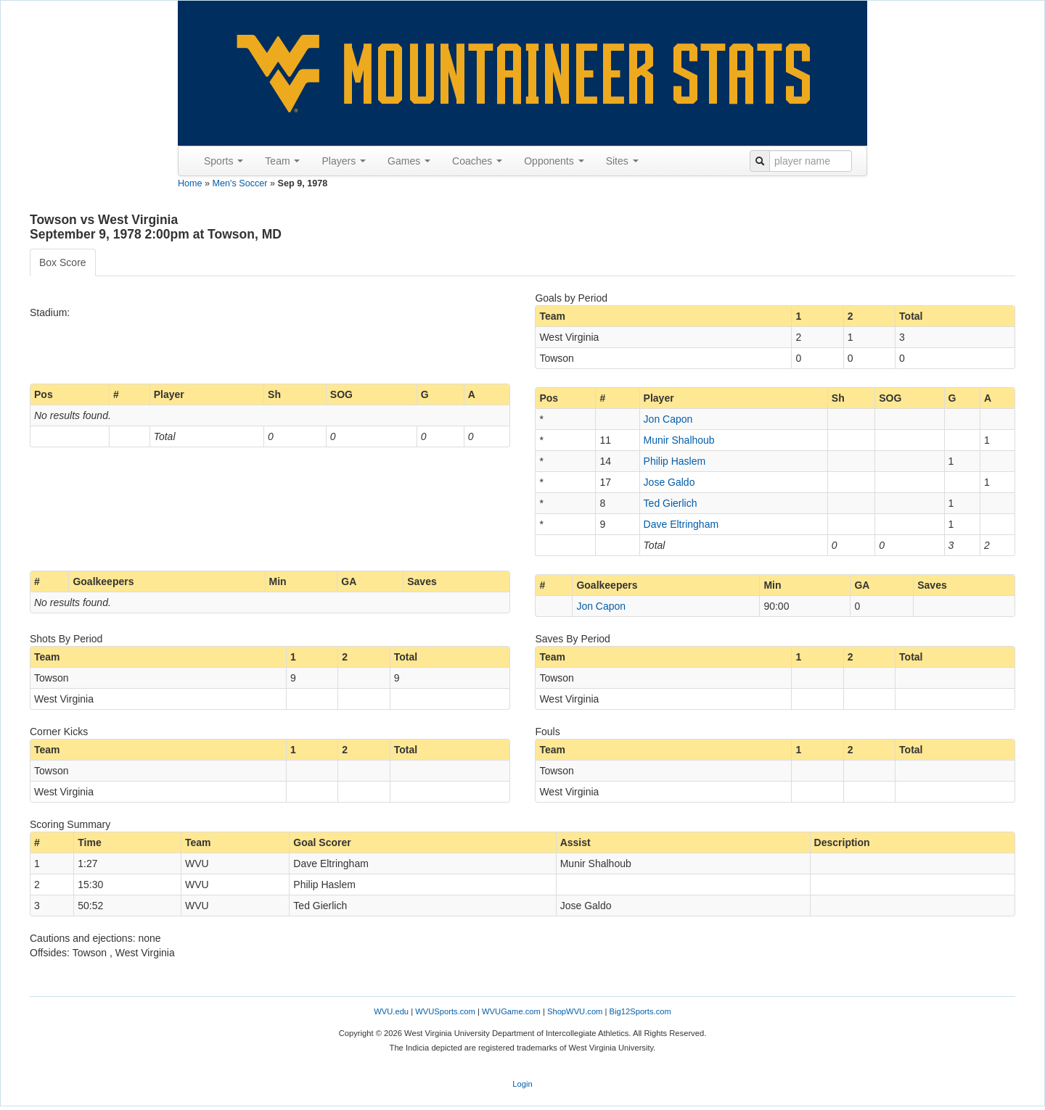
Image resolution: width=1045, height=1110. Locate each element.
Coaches (477, 161)
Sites (622, 161)
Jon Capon (668, 419)
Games (409, 161)
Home (190, 183)
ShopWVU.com (574, 1011)
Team (282, 161)
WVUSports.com (445, 1011)
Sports (223, 161)
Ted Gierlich (670, 503)
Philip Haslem (675, 461)
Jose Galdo (669, 482)
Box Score (62, 262)
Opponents (553, 161)
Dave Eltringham (681, 524)
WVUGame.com (511, 1011)
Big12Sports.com (640, 1011)
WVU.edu (391, 1011)
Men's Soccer (240, 183)
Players (343, 161)
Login (522, 1084)
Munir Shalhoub (679, 440)
